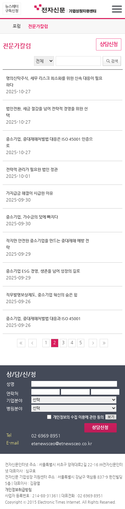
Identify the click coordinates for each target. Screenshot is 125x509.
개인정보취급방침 (18, 490)
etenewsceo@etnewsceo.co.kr (61, 443)
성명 (10, 384)
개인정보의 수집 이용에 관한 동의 (78, 417)
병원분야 (14, 408)
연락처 (12, 393)
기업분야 (14, 400)
